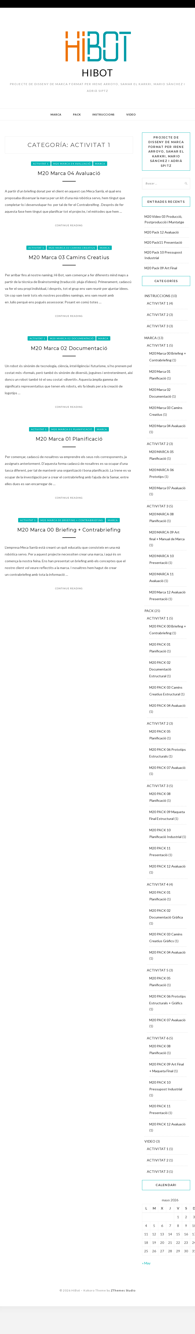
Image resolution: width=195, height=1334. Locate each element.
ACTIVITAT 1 (41, 163)
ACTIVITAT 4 (157, 884)
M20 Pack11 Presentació (163, 242)
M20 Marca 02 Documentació (72, 338)
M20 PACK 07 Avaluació (167, 767)
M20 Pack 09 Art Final (160, 268)
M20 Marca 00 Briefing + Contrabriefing (71, 520)
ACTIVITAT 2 (157, 315)
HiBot (97, 73)
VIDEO (131, 114)
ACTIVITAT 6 (157, 1038)
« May (146, 1263)
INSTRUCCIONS (103, 114)
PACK (77, 114)
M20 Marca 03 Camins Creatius (72, 247)
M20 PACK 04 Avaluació (167, 705)
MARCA (56, 114)
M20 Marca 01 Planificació (71, 429)
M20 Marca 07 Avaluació (167, 488)
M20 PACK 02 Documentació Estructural (160, 669)
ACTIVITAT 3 (157, 326)
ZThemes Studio (123, 1290)
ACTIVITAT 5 (157, 970)
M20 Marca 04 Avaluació (71, 163)
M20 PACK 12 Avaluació (167, 866)
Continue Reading (69, 225)
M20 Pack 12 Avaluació (161, 232)
